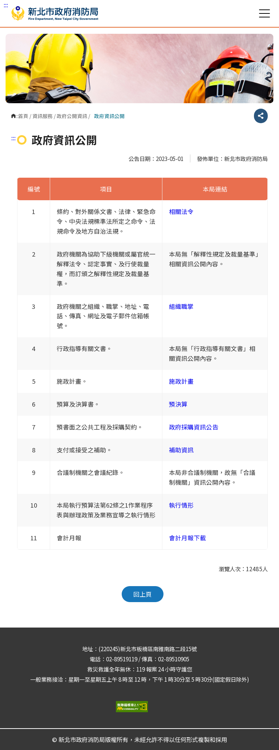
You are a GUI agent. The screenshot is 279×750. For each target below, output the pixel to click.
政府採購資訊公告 (193, 427)
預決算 (178, 404)
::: (6, 4)
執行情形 (181, 505)
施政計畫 (181, 381)
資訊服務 (42, 116)
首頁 (23, 116)
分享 (261, 116)
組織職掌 (181, 306)
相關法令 (181, 211)
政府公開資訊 (72, 116)
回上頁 (142, 594)
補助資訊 (181, 449)
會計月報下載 (187, 537)
